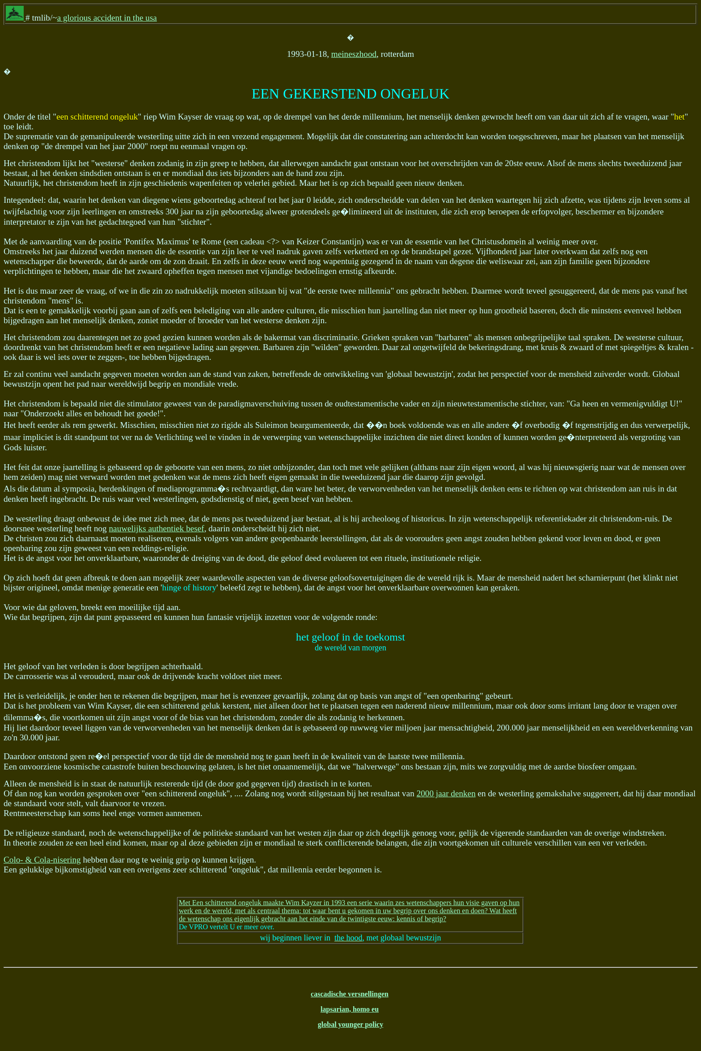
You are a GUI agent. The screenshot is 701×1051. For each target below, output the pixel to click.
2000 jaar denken (446, 793)
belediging (212, 310)
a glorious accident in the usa (107, 17)
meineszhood (353, 54)
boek (397, 425)
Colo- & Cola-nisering (42, 859)
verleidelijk (45, 696)
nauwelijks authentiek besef (156, 528)
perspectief (509, 374)
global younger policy (350, 1024)
